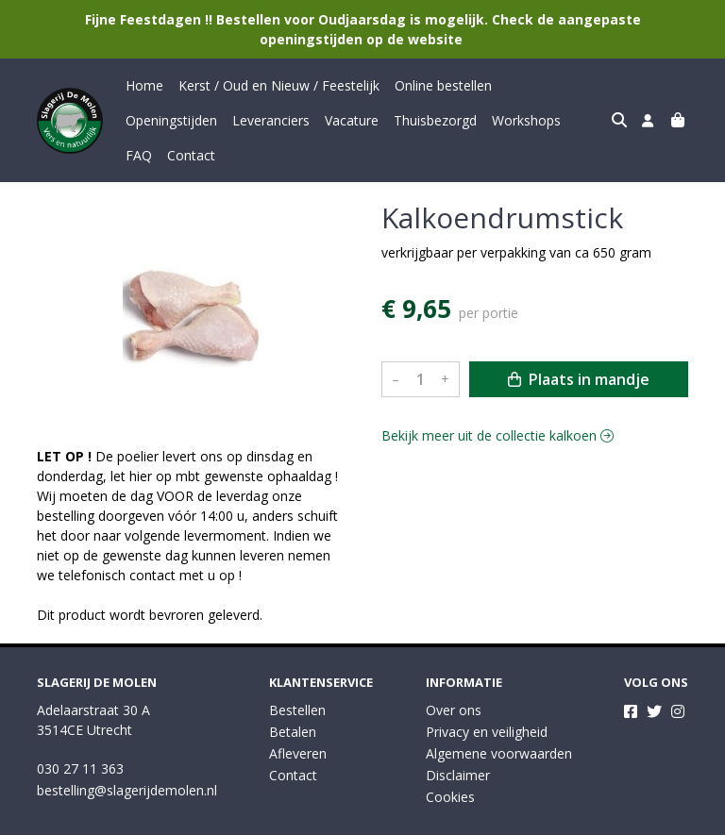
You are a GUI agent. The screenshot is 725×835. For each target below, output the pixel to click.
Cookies (450, 762)
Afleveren (298, 718)
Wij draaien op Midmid (615, 818)
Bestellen (297, 675)
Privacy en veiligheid (487, 697)
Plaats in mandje (578, 344)
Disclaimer (458, 740)
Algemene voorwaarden (499, 718)
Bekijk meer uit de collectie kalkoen (497, 400)
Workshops (419, 120)
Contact (535, 120)
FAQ (482, 120)
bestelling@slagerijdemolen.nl (127, 755)
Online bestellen (443, 85)
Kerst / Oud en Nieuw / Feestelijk (278, 85)
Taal (50, 818)
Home (144, 85)
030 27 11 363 (80, 734)
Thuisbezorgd (328, 120)
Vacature (245, 120)
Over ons (453, 675)
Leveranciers (164, 120)
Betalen (292, 697)
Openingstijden (553, 85)
